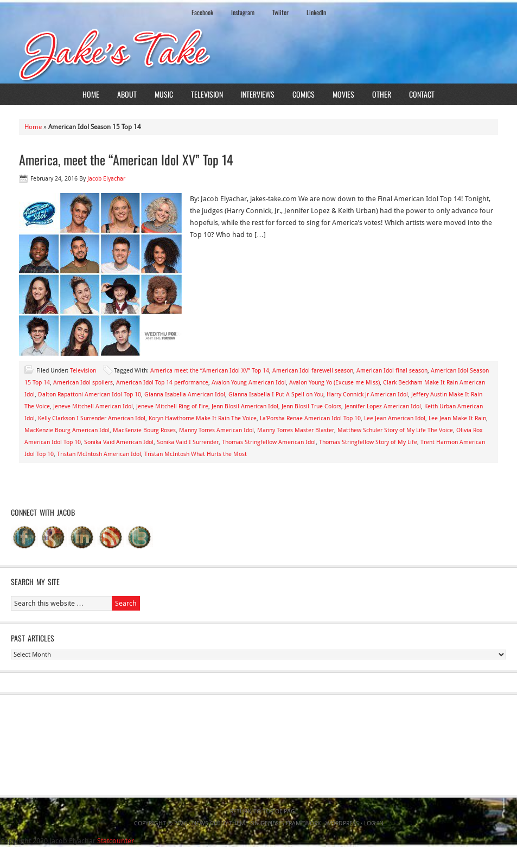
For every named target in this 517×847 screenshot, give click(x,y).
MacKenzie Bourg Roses (144, 430)
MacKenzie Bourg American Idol (67, 430)
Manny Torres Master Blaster (295, 430)
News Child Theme (220, 823)
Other (381, 94)
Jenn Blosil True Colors (311, 406)
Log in (374, 823)
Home (90, 94)
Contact (422, 94)
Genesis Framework (290, 823)
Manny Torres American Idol (216, 430)
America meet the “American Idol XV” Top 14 (209, 370)
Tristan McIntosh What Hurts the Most (195, 454)
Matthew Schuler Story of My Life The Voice (395, 430)
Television (207, 94)
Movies (343, 94)
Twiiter (280, 12)
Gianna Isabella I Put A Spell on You (275, 394)
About (127, 94)
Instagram (242, 12)
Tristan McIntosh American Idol (99, 454)
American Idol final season (391, 370)
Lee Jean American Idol (394, 418)
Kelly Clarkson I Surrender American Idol (91, 418)
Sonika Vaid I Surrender (188, 442)
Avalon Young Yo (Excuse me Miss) (334, 382)
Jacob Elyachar (106, 178)
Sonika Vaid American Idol (119, 442)
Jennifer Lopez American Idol (382, 406)
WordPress (342, 823)
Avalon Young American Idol (249, 382)
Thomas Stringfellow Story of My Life (368, 442)
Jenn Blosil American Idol (245, 406)
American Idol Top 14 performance (162, 382)
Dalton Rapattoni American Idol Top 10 (89, 394)
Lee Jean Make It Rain (457, 418)
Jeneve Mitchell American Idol (93, 406)
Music (164, 94)
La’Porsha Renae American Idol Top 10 (310, 418)
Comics (303, 94)
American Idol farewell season (312, 370)
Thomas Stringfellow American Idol (269, 442)
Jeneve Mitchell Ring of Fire (172, 406)
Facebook (202, 12)
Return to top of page (264, 811)
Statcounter (115, 841)
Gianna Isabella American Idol (184, 394)
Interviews (258, 94)
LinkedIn (316, 12)
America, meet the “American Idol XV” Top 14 (126, 159)
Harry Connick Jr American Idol (367, 394)
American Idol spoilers (83, 382)
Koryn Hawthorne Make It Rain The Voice (203, 418)
